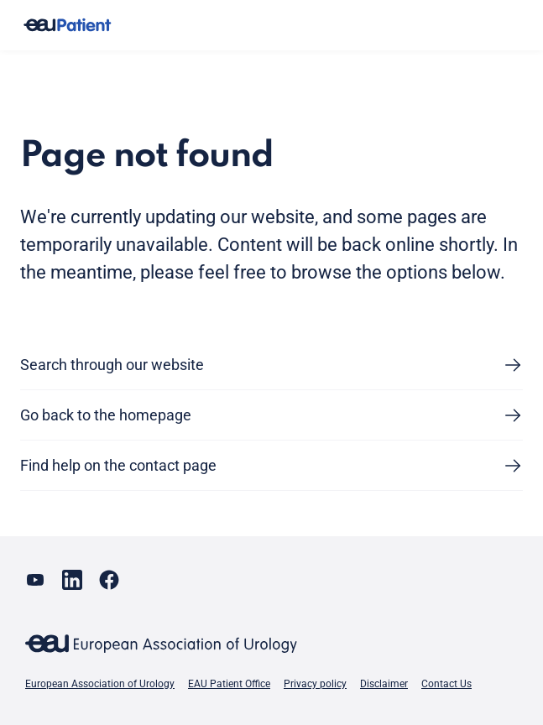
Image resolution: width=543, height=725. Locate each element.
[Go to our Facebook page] (109, 580)
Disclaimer (384, 684)
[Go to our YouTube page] (35, 580)
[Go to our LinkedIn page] (72, 580)
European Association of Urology (100, 684)
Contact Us (446, 684)
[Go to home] (67, 25)
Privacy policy (315, 684)
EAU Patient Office (229, 684)
